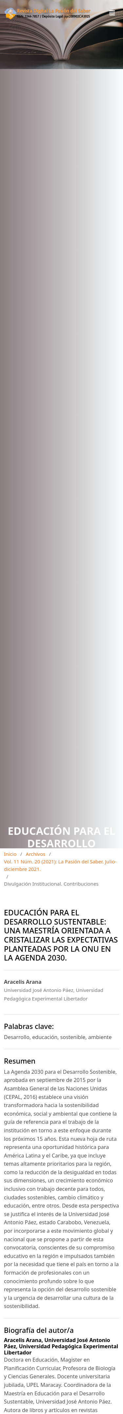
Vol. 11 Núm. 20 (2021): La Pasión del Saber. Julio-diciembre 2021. (60, 865)
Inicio (10, 854)
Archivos (36, 854)
